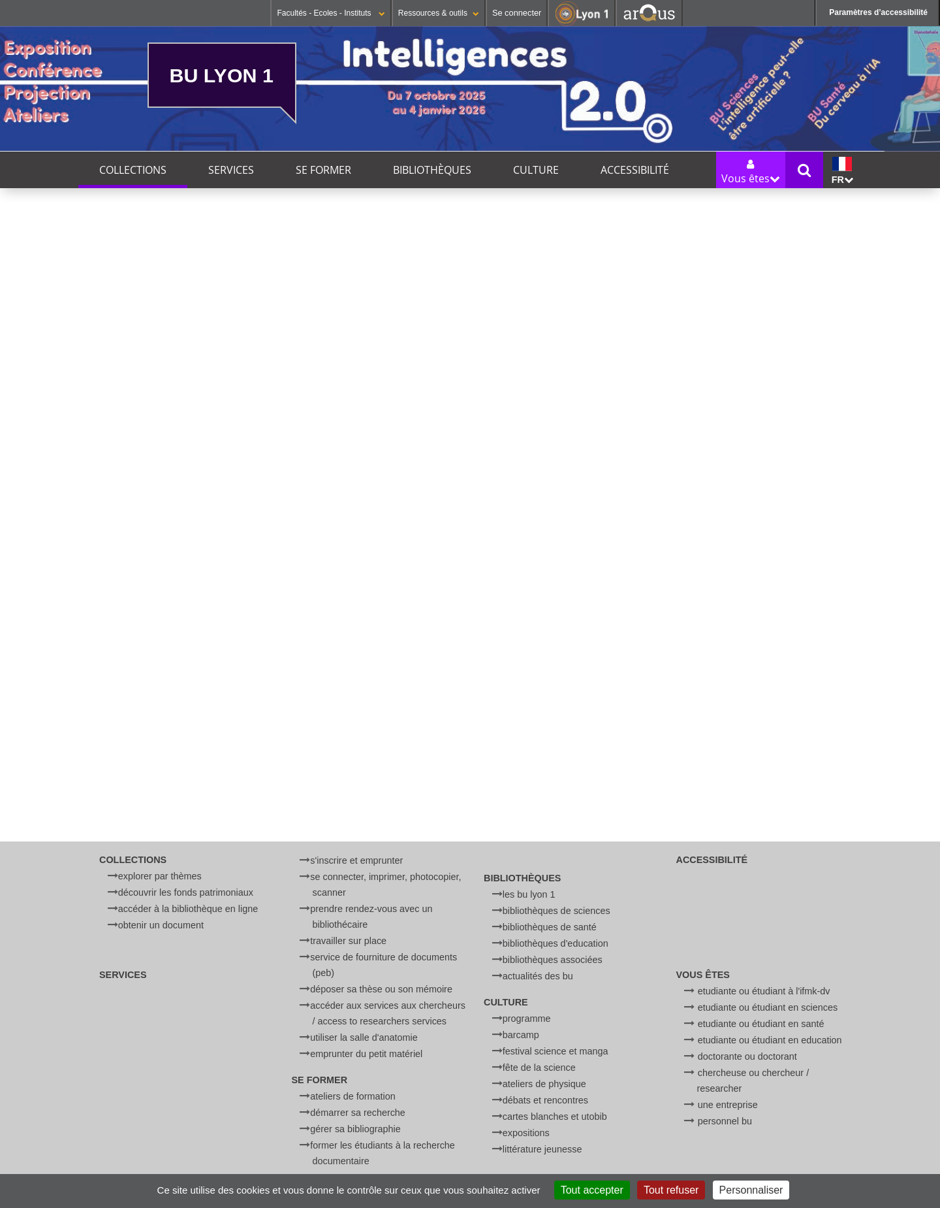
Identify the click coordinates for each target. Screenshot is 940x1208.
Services (231, 170)
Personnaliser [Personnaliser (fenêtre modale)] (751, 1190)
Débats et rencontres (545, 1100)
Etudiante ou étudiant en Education (770, 1040)
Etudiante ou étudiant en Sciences (768, 1007)
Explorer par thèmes (160, 876)
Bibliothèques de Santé (550, 927)
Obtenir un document (161, 925)
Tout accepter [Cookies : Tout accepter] (592, 1190)
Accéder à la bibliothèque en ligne (188, 909)
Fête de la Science (539, 1067)
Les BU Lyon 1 (529, 894)
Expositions (526, 1133)
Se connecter (516, 13)
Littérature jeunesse (542, 1149)
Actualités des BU (538, 976)
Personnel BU (725, 1121)
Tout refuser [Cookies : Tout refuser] (671, 1190)
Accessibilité (635, 170)
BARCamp (521, 1035)
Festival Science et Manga (555, 1051)
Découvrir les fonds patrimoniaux (185, 892)
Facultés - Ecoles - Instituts (330, 13)
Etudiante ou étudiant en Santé (761, 1024)
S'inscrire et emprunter (356, 860)
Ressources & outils (438, 13)
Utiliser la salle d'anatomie (363, 1037)
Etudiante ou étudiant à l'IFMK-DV (764, 991)
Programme (527, 1018)
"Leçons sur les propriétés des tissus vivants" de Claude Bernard (319, 697)
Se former (323, 170)
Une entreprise (728, 1105)
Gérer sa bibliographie (355, 1129)
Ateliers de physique (544, 1084)
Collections (132, 170)
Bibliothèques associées (553, 960)
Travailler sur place (348, 941)
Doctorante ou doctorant (747, 1056)
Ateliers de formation (352, 1096)
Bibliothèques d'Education (555, 943)
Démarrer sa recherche (357, 1112)
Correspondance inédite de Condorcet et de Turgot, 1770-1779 (485, 697)
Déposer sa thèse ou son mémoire (381, 989)
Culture (536, 170)
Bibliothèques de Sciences (556, 911)
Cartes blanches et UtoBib (555, 1116)
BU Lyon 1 (222, 75)
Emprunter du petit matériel (366, 1054)
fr (842, 171)
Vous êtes (703, 975)
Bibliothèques (432, 170)
